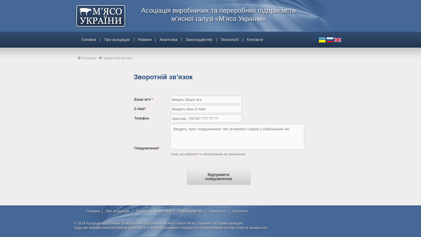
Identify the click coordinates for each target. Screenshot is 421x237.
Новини (145, 39)
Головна (89, 39)
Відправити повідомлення (218, 176)
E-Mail (140, 109)
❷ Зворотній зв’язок (115, 58)
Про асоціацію (117, 39)
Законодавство (199, 39)
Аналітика (169, 39)
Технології (230, 39)
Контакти (255, 39)
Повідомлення (147, 148)
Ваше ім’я (143, 99)
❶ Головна (87, 58)
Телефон (141, 118)
